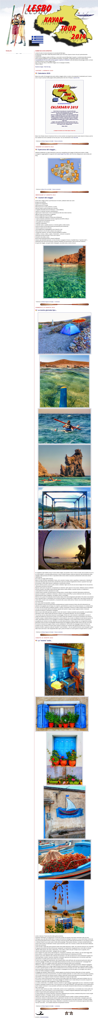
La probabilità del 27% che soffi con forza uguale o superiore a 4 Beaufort (52, 60)
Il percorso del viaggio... (47, 149)
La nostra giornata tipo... (47, 310)
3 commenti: (57, 301)
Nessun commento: (59, 141)
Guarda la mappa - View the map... (43, 66)
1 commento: (57, 1006)
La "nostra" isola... (45, 640)
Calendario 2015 (44, 73)
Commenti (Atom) (44, 1017)
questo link (76, 77)
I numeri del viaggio (45, 198)
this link (76, 137)
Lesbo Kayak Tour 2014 (63, 154)
